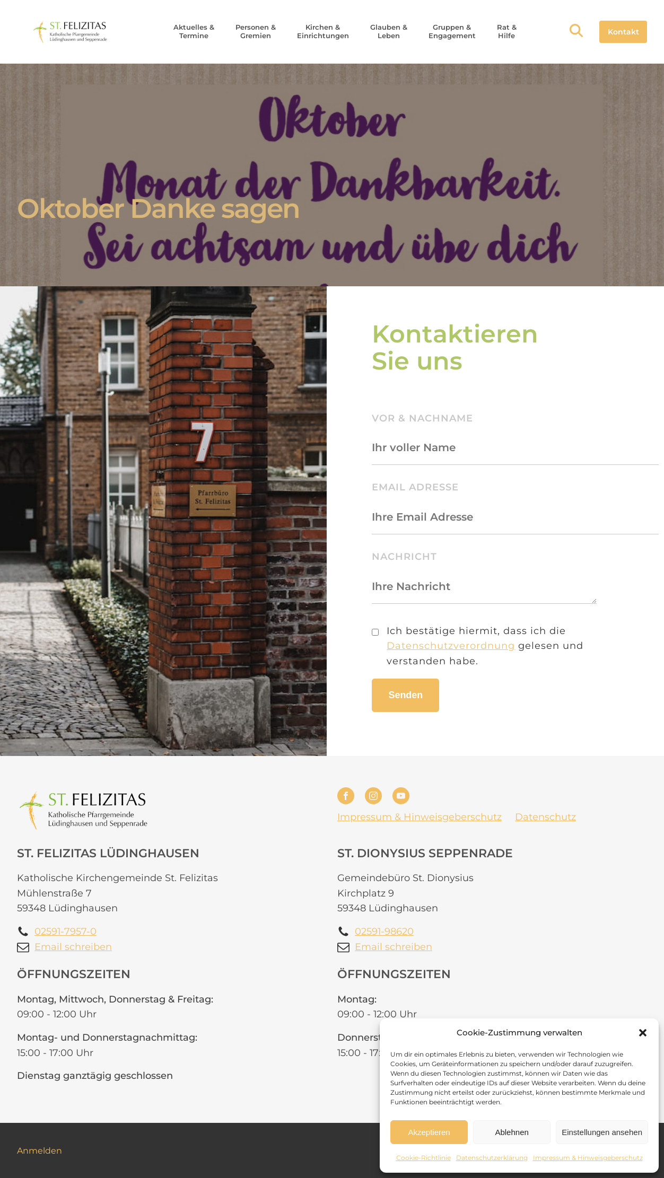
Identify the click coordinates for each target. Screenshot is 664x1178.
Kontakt (623, 32)
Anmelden (39, 1151)
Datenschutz (545, 817)
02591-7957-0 (65, 931)
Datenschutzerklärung (492, 1158)
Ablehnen (511, 1132)
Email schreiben (73, 947)
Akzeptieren (429, 1132)
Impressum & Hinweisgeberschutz (588, 1158)
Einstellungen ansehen (602, 1132)
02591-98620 (384, 931)
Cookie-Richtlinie (423, 1158)
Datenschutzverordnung (451, 646)
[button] (642, 1032)
